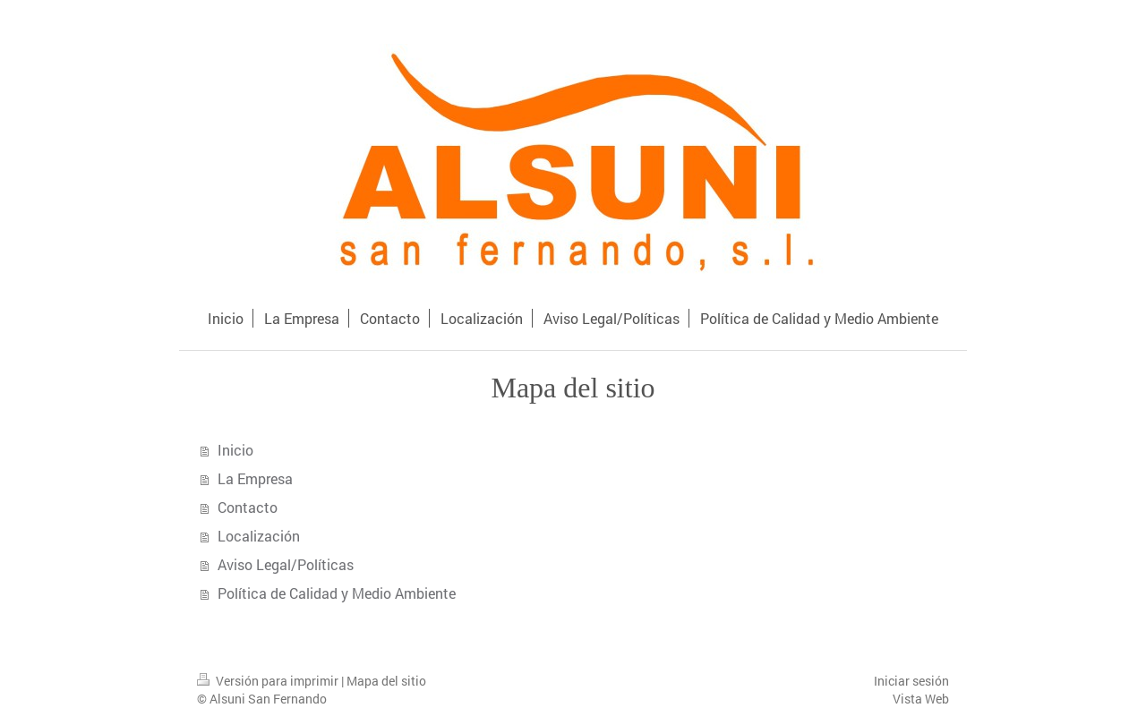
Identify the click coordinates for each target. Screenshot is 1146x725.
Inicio (235, 449)
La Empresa (255, 478)
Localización (259, 535)
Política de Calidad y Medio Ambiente (337, 593)
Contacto (248, 507)
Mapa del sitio (386, 680)
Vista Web (921, 698)
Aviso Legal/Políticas (286, 564)
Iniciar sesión (911, 680)
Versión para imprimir (269, 680)
